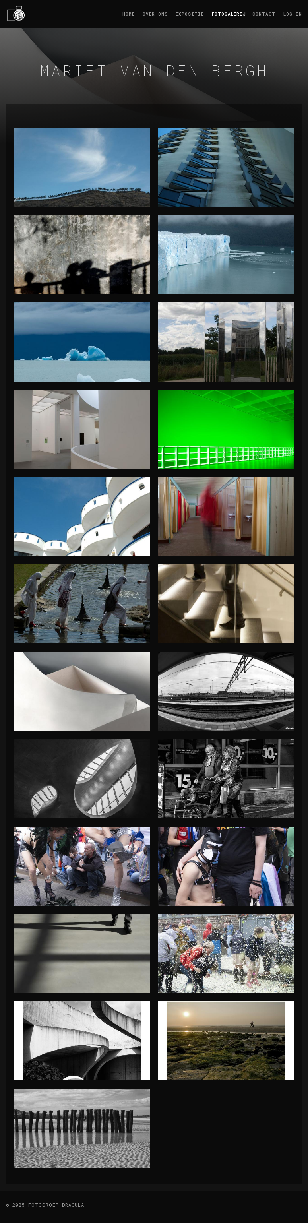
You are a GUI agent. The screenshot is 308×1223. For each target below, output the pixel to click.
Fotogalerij (228, 14)
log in (292, 14)
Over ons (155, 14)
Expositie (190, 14)
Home (128, 14)
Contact (263, 14)
